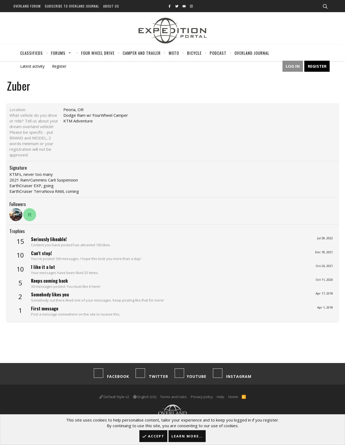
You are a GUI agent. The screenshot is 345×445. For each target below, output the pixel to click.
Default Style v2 (114, 396)
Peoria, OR (73, 109)
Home (233, 396)
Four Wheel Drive (98, 53)
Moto (174, 53)
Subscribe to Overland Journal (72, 6)
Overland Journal (251, 53)
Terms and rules (173, 396)
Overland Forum (27, 6)
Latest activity (32, 66)
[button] (70, 53)
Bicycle (194, 53)
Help (220, 396)
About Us (111, 6)
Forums (58, 53)
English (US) (144, 396)
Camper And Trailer (142, 53)
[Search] (325, 6)
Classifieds (31, 53)
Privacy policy (202, 396)
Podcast (218, 53)
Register (59, 66)
